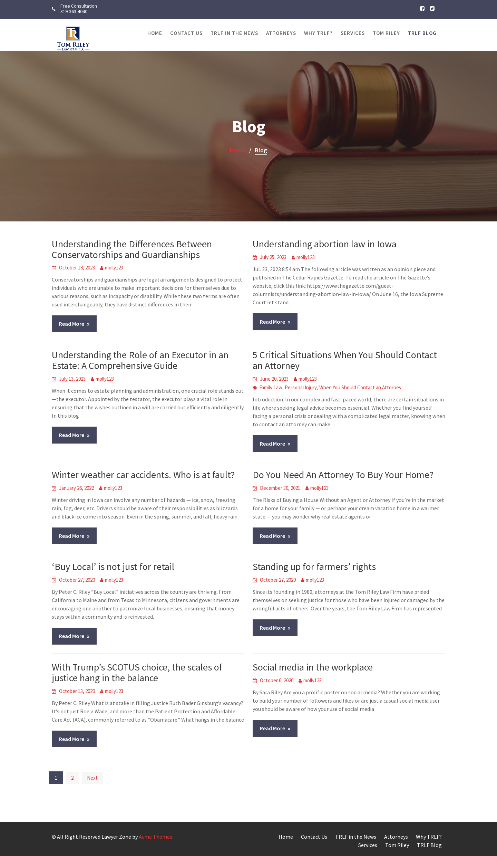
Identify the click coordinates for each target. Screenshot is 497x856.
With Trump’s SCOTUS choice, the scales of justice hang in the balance (137, 672)
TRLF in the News (234, 33)
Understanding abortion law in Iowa (325, 244)
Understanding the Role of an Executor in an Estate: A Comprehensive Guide (140, 360)
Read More (71, 323)
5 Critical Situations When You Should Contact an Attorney (345, 360)
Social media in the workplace (313, 667)
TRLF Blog (422, 33)
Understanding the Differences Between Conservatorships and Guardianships (132, 249)
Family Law (270, 387)
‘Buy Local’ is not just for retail (113, 566)
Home (154, 33)
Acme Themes (155, 836)
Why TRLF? (318, 33)
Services (353, 33)
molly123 (114, 267)
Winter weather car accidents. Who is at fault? (143, 474)
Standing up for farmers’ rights (314, 566)
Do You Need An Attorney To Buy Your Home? (343, 474)
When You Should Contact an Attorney (360, 387)
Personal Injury (301, 387)
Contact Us (186, 33)
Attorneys (281, 33)
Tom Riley (386, 33)
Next (92, 777)
